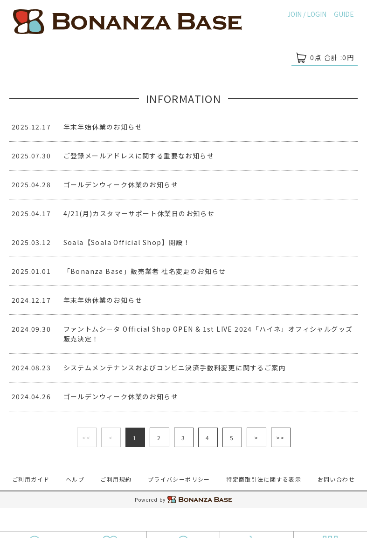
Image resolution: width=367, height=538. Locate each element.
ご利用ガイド (30, 479)
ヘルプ (75, 479)
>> (280, 438)
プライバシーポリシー (179, 479)
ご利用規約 (116, 479)
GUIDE (344, 14)
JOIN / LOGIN (306, 14)
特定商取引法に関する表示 (263, 479)
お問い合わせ (336, 479)
